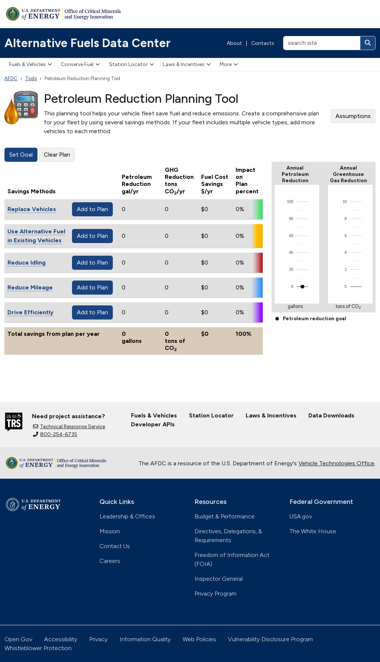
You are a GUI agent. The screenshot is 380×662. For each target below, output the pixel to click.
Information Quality (145, 639)
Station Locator (131, 64)
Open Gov (18, 639)
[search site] (321, 43)
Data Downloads (331, 415)
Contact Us (114, 546)
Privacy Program (215, 593)
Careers (109, 560)
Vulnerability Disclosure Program (270, 639)
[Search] (368, 43)
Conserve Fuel (80, 64)
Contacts (262, 43)
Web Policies (199, 639)
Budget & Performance (224, 516)
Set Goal (21, 154)
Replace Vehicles (31, 209)
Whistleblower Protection (38, 648)
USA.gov (300, 516)
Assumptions (353, 115)
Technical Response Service (69, 426)
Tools (31, 78)
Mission (109, 531)
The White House (312, 531)
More (229, 64)
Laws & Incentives (187, 64)
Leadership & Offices (127, 516)
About (234, 43)
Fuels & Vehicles (30, 64)
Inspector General (218, 578)
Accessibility (60, 639)
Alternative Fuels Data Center (87, 43)
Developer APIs (153, 424)
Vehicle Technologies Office (336, 463)
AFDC (10, 78)
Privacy (98, 639)
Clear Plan (57, 154)
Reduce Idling (26, 262)
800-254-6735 (55, 434)
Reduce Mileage (30, 287)
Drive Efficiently (30, 312)
